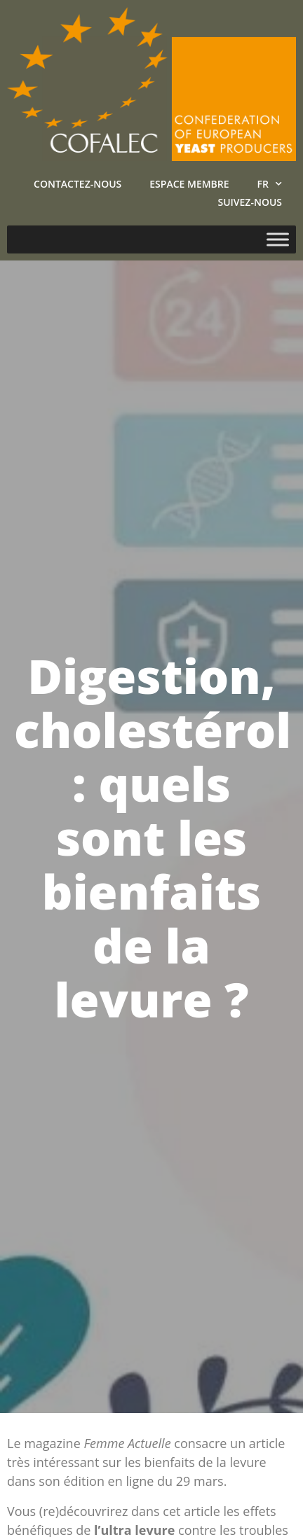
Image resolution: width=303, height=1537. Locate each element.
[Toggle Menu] (278, 239)
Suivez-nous (249, 202)
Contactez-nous (77, 183)
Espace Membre (189, 183)
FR (269, 184)
